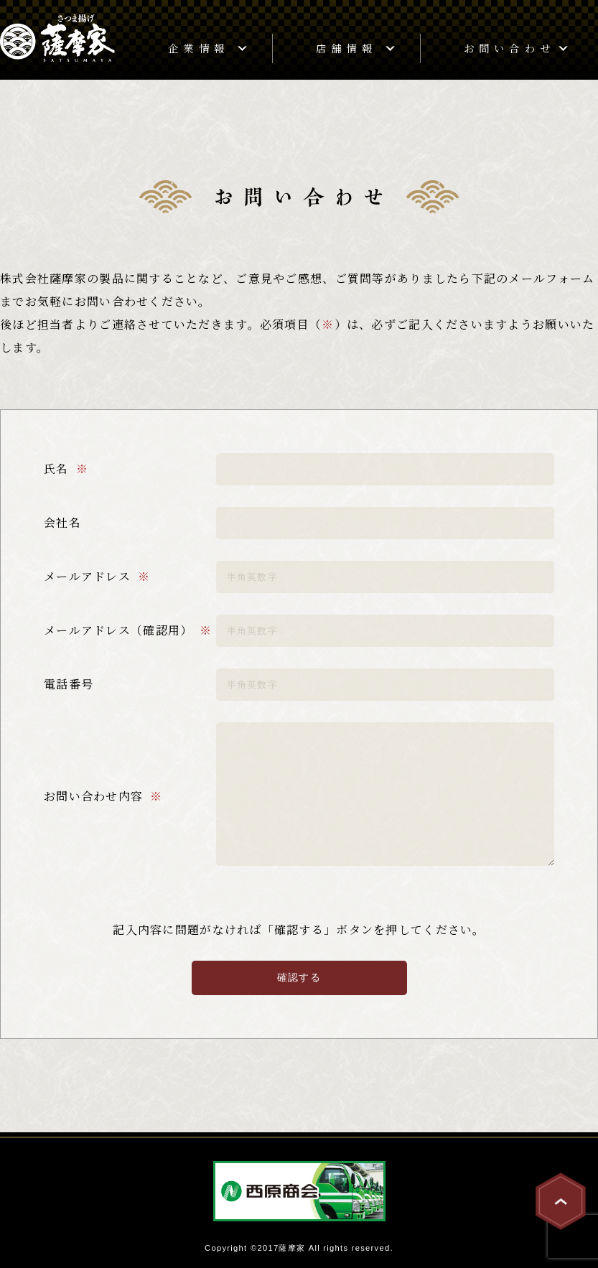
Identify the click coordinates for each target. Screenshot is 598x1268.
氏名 (56, 468)
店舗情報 (346, 47)
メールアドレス (87, 576)
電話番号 (68, 684)
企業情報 (198, 47)
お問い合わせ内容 (93, 796)
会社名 (62, 522)
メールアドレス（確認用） (118, 630)
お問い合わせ (509, 47)
